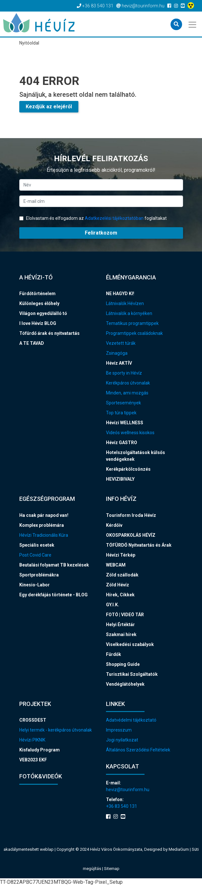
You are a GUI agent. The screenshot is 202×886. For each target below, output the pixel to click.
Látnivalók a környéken (129, 313)
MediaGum (179, 849)
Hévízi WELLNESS (124, 422)
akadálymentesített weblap (29, 849)
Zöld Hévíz (117, 584)
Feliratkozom (101, 233)
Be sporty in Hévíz (124, 373)
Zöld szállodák (122, 574)
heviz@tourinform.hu (127, 789)
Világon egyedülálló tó (43, 313)
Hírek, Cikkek (120, 594)
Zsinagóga (116, 353)
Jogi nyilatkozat (122, 739)
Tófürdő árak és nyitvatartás (49, 333)
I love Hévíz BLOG (37, 323)
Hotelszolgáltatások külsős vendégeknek (135, 456)
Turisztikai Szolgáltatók (132, 674)
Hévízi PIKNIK (32, 739)
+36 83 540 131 (121, 806)
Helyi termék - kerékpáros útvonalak (55, 730)
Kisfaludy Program (39, 749)
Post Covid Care (35, 555)
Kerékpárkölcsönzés (128, 469)
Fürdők (113, 654)
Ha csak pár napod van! (43, 515)
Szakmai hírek (121, 634)
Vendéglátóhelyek (125, 684)
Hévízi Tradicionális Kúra (43, 535)
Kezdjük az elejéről (49, 107)
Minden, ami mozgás (127, 392)
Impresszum (119, 730)
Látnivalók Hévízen (125, 303)
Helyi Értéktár (120, 624)
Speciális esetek (36, 545)
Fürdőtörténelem (37, 293)
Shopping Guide (123, 664)
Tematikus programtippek (132, 323)
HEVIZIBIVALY (120, 479)
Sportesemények (123, 402)
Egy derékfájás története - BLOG (53, 594)
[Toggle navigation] (193, 24)
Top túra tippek (121, 412)
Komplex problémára (41, 525)
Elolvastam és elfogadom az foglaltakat (93, 218)
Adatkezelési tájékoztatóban (114, 218)
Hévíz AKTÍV (119, 363)
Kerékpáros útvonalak (128, 382)
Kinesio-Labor (34, 584)
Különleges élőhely (39, 303)
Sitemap (111, 868)
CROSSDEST (32, 720)
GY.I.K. (112, 604)
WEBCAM (116, 564)
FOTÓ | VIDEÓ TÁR (125, 614)
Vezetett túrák (121, 343)
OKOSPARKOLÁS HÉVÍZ (130, 535)
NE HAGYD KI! (120, 293)
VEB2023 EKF (33, 759)
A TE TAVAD (31, 343)
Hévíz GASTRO (121, 442)
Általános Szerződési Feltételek (138, 749)
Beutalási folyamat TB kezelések (54, 564)
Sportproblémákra (39, 574)
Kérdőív (114, 525)
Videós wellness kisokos (130, 432)
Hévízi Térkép (120, 555)
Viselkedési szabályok (130, 644)
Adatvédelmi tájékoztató (131, 720)
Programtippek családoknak (134, 333)
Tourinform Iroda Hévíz (131, 515)
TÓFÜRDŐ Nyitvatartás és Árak (138, 545)
